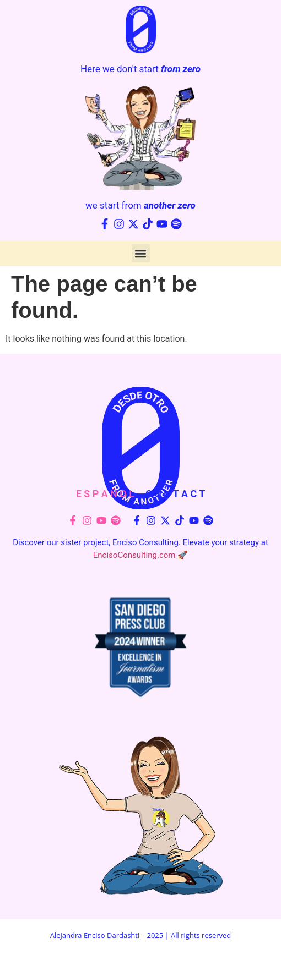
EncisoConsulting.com (134, 555)
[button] (141, 253)
